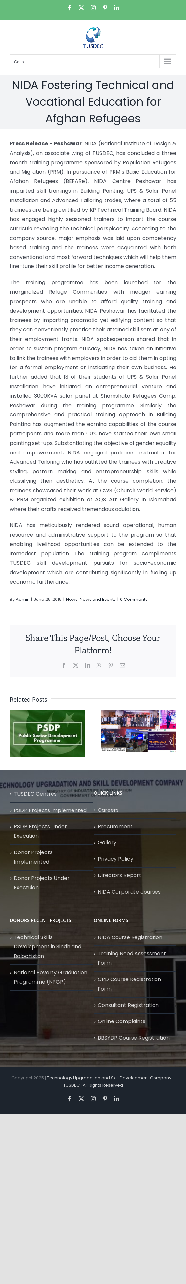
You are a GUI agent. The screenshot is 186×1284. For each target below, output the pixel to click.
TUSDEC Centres (35, 794)
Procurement (115, 826)
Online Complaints (121, 1021)
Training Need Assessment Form (132, 958)
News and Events (98, 599)
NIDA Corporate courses (129, 891)
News (72, 599)
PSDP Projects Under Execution (40, 831)
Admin (23, 599)
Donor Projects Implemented (33, 857)
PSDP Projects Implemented (50, 810)
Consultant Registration (128, 1005)
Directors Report (119, 875)
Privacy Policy (115, 859)
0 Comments (134, 599)
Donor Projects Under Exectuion (42, 883)
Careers (108, 810)
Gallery (107, 842)
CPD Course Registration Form (129, 984)
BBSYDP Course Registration (134, 1038)
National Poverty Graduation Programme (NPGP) (50, 977)
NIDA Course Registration (130, 937)
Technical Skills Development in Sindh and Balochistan (47, 947)
